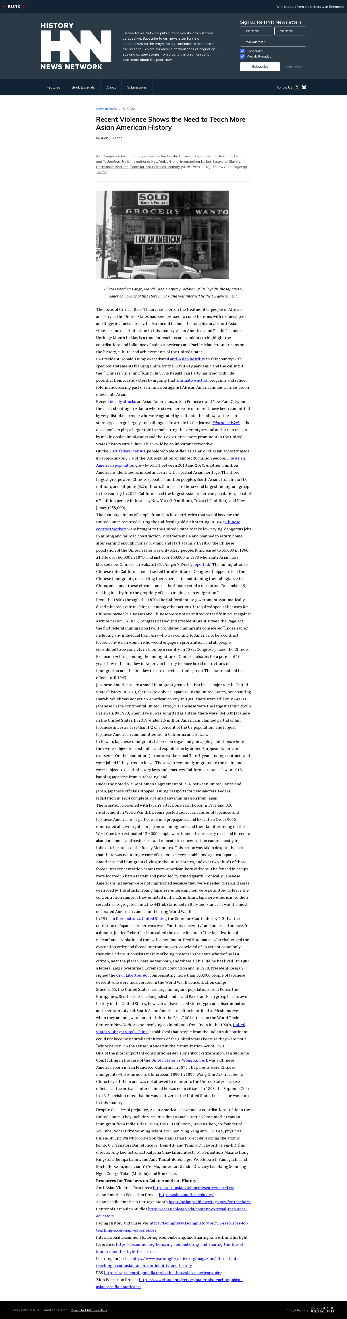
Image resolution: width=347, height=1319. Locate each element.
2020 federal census (127, 451)
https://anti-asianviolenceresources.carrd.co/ (193, 1187)
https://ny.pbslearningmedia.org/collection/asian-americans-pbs (162, 1272)
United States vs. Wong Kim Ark (179, 1060)
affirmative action (192, 380)
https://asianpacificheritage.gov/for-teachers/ (210, 1201)
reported (201, 564)
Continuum (255, 51)
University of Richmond (327, 7)
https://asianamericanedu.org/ (186, 1194)
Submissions (137, 87)
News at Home (107, 109)
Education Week (226, 422)
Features (53, 87)
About (111, 87)
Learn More (293, 66)
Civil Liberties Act (132, 975)
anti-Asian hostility (187, 358)
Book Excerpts (83, 87)
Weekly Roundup (259, 56)
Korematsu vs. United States (141, 918)
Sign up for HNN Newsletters (89, 1310)
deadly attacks (123, 401)
